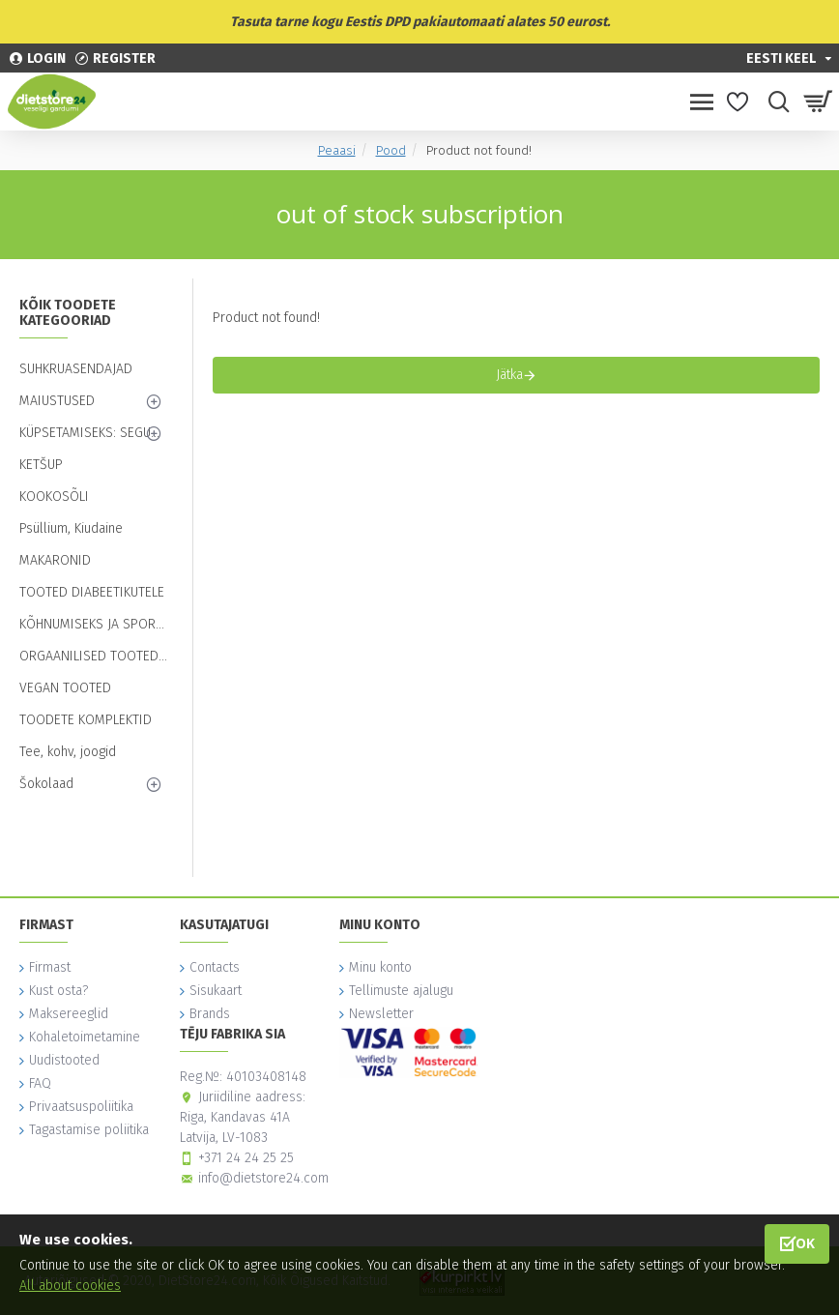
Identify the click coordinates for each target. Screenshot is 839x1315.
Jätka (509, 374)
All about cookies (70, 1285)
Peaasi (337, 150)
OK (805, 1243)
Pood (391, 150)
